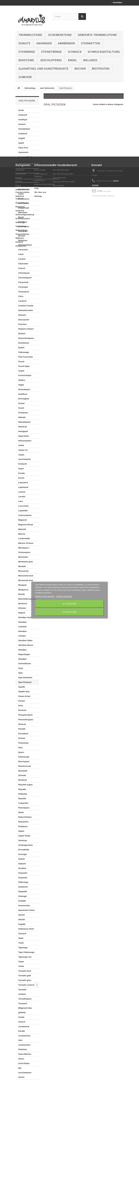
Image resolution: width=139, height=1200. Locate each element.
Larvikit (21, 496)
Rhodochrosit (24, 766)
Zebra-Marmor (24, 1054)
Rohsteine (26, 60)
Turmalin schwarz (22, 991)
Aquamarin (23, 152)
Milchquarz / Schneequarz (24, 550)
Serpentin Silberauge (23, 879)
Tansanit (22, 933)
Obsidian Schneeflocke (24, 661)
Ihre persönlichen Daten (64, 1117)
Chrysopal (23, 287)
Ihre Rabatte (58, 1121)
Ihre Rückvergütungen (63, 1109)
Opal (20, 673)
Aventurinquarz (25, 171)
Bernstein (22, 212)
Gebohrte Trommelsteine (97, 35)
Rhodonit (22, 780)
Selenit (21, 859)
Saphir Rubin (24, 836)
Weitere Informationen (45, 596)
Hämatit (22, 417)
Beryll (21, 217)
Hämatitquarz (24, 422)
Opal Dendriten (25, 677)
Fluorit (21, 361)
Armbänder (66, 43)
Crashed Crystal (25, 306)
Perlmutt (22, 710)
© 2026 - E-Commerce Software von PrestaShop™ (37, 1192)
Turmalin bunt (24, 971)
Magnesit (22, 520)
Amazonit (22, 115)
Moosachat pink (25, 580)
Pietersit (22, 724)
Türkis (21, 966)
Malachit (22, 529)
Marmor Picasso (25, 543)
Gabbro (21, 380)
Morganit (22, 585)
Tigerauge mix (25, 957)
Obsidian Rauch (25, 645)
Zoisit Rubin (24, 1063)
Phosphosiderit (25, 715)
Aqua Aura (23, 147)
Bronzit (21, 236)
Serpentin (22, 873)
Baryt (20, 198)
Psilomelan (23, 743)
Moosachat (23, 571)
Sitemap (38, 1131)
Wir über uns (40, 1127)
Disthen (22, 333)
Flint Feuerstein (25, 357)
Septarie (22, 863)
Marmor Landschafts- (24, 536)
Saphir (21, 831)
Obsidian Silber (25, 640)
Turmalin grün (24, 980)
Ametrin (22, 124)
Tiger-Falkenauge (26, 952)
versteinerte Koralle (23, 1028)
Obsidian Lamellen (22, 624)
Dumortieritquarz (26, 338)
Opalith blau (24, 691)
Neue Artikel (40, 1105)
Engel (72, 60)
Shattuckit (23, 887)
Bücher (80, 68)
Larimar (22, 492)
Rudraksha (23, 822)
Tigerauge (23, 947)
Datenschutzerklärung (44, 1119)
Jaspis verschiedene (24, 457)
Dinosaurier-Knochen (24, 322)
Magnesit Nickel (25, 524)
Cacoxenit (23, 249)
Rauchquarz (23, 761)
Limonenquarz (25, 515)
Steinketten (90, 43)
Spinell (21, 915)
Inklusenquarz (24, 441)
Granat (21, 403)
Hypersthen (23, 436)
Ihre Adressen (59, 1113)
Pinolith (22, 729)
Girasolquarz (24, 389)
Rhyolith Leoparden (23, 800)
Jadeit (21, 445)
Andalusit (22, 133)
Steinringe (26, 51)
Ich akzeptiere (69, 612)
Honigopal (23, 431)
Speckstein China (26, 910)
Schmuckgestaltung (104, 51)
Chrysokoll (23, 282)
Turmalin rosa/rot (26, 985)
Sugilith (22, 924)
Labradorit (23, 482)
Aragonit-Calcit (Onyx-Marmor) (25, 159)
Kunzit (21, 478)
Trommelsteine (30, 35)
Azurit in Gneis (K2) (25, 177)
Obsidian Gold (25, 617)
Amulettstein (24, 129)
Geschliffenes (51, 60)
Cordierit (22, 301)
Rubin (21, 812)
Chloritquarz (24, 273)
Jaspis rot (22, 450)
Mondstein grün (25, 562)
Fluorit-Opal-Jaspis (24, 368)
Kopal (21, 468)
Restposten (100, 68)
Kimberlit (22, 464)
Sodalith (22, 901)
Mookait (22, 566)
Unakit (21, 1017)
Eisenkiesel (23, 343)
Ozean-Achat (24, 696)
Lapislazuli (23, 487)
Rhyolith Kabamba (22, 791)
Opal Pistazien (25, 682)
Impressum (39, 1115)
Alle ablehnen (69, 604)
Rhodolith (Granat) (22, 773)
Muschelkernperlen (27, 599)
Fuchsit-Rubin (24, 375)
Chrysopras (23, 292)
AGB (36, 1123)
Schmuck (75, 51)
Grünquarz (23, 413)
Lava (20, 501)
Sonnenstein (24, 905)
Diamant (22, 315)
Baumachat (23, 203)
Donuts (24, 43)
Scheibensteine (60, 35)
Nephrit (21, 613)
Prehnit (21, 738)
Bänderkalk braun (23, 191)
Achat (21, 110)
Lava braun (23, 506)
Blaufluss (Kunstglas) (23, 224)
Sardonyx (22, 840)
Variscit (21, 1022)
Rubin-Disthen (25, 817)
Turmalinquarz (25, 999)
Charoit (21, 268)
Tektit (20, 938)
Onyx (20, 668)
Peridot (21, 701)
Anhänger (44, 43)
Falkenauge (23, 352)
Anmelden (117, 2)
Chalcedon (23, 263)
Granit (21, 408)
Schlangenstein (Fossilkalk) (25, 847)
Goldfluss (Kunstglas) (23, 396)
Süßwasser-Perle (26, 929)
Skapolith (22, 891)
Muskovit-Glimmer (22, 605)
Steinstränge (51, 51)
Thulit (21, 943)
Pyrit (20, 747)
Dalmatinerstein (25, 310)
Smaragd (22, 896)
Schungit (22, 854)
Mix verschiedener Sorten (25, 1072)
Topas (21, 961)
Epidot (21, 347)
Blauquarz (23, 231)
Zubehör (25, 77)
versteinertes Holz (24, 1038)
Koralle (21, 473)
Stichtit (21, 919)
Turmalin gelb (24, 975)
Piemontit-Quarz (25, 719)
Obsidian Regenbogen (24, 652)
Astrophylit (23, 166)
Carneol (22, 259)
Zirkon (21, 1059)
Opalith (21, 687)
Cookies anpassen (64, 596)
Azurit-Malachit (25, 185)
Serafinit (22, 868)
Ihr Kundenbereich (65, 1100)
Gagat (21, 385)
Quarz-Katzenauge (23, 754)
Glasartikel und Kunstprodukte (43, 68)
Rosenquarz (23, 808)
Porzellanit (23, 733)
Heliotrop (22, 427)
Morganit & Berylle (23, 592)
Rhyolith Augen (25, 785)
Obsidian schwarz (22, 633)
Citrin (20, 296)
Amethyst (22, 119)
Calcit (21, 254)
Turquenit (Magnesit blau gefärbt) (25, 1008)
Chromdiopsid (25, 277)
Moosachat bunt (25, 576)
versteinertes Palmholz (24, 1047)
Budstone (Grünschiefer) (25, 242)
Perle (20, 705)
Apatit (21, 143)
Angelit (21, 138)
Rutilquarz (23, 826)
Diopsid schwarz (26, 329)
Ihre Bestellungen (61, 1105)
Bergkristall (23, 208)
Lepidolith (23, 510)
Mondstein (23, 557)
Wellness (90, 60)
